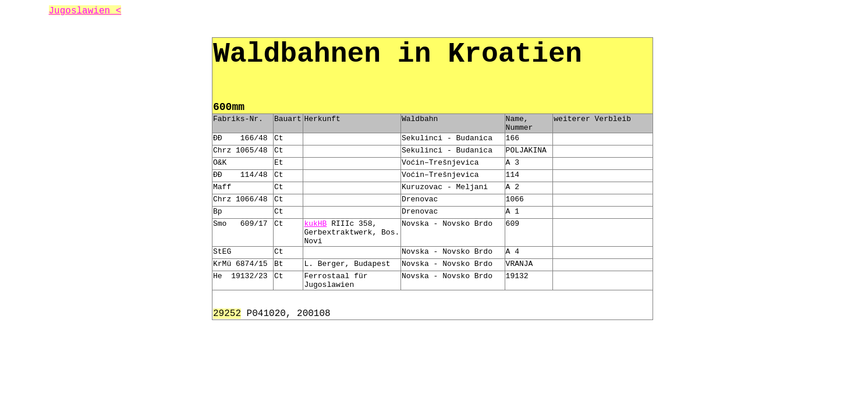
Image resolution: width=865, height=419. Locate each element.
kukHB (315, 223)
